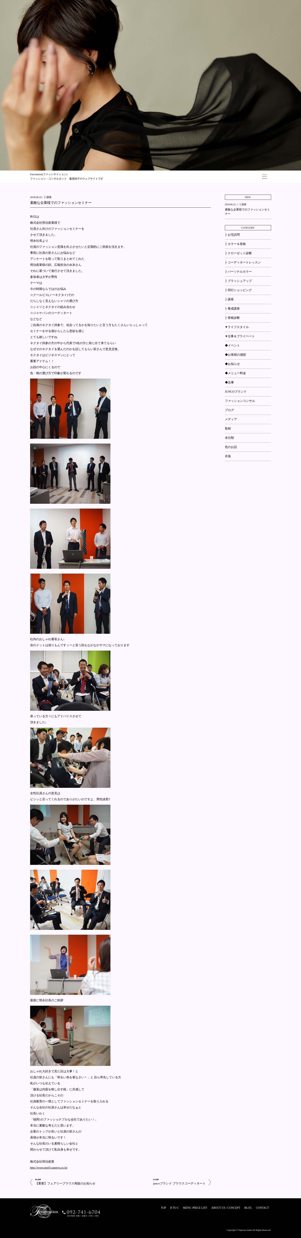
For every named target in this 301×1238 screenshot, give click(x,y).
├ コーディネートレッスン (243, 262)
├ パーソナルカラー (238, 271)
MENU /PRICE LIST (195, 1207)
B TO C (174, 1207)
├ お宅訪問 (232, 234)
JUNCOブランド (236, 391)
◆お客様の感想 (235, 354)
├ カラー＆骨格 (235, 244)
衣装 (228, 456)
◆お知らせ (232, 364)
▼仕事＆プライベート (240, 336)
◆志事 (229, 382)
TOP (163, 1207)
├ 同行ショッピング (238, 290)
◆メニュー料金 (235, 373)
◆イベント (232, 345)
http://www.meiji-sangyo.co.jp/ (49, 1167)
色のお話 (231, 447)
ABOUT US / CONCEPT (225, 1207)
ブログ (229, 410)
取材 (228, 428)
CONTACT (262, 1207)
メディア (231, 419)
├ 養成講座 (232, 308)
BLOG (248, 1207)
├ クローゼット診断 (238, 253)
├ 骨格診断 (232, 317)
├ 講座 (47, 197)
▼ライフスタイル (237, 327)
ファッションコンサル (240, 400)
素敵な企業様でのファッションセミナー (61, 203)
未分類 (229, 437)
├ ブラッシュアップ (238, 280)
